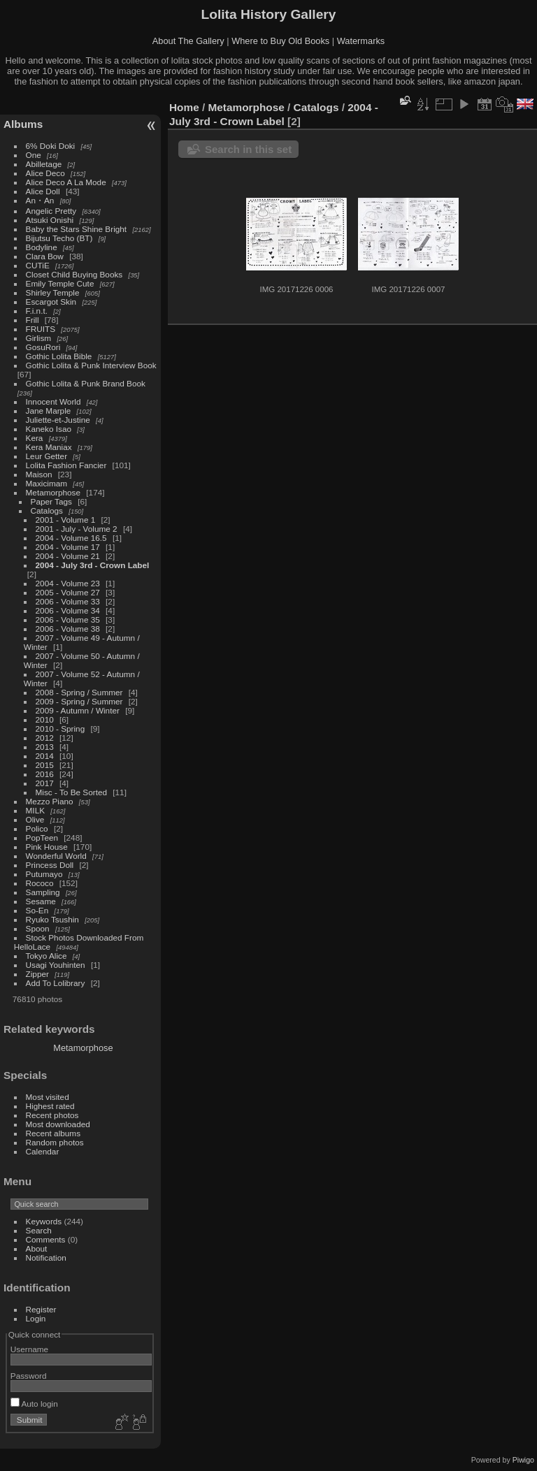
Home (184, 107)
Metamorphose (53, 492)
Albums (23, 124)
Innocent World (53, 401)
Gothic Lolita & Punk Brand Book (85, 383)
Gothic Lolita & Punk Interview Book (91, 365)
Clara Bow (45, 256)
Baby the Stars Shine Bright (76, 228)
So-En (37, 910)
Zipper (37, 973)
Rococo (40, 882)
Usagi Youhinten (55, 964)
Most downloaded (58, 1124)
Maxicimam (46, 483)
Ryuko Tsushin (52, 919)
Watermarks (361, 41)
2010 (45, 719)
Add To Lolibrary (55, 982)
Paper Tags (51, 501)
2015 (45, 764)
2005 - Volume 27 (68, 592)
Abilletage (44, 163)
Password (28, 1375)
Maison (39, 474)
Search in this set (248, 149)
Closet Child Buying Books (74, 274)
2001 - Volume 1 (66, 519)
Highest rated (50, 1105)
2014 (45, 755)
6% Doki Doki (51, 145)
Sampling (43, 892)
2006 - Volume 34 (68, 610)
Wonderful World (56, 855)
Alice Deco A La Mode (66, 182)
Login (36, 1318)
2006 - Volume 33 (68, 601)
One (33, 154)
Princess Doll (50, 864)
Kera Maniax (49, 446)
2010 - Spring (60, 728)
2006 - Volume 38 (68, 628)
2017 (45, 783)
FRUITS (40, 328)
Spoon (38, 928)
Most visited (47, 1096)
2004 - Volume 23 (68, 583)
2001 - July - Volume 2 (76, 528)
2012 (45, 737)
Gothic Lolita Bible (59, 356)
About (37, 1248)
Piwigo (523, 1460)
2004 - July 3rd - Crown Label (93, 565)
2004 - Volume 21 (68, 555)
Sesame (41, 901)
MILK (35, 810)
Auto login (34, 1403)
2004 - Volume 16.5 (71, 537)
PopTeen (42, 837)
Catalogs (47, 510)
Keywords (44, 1221)
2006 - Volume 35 (68, 619)
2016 (45, 773)
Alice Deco (45, 172)
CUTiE (38, 265)
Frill (32, 319)
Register (41, 1309)
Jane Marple (48, 410)
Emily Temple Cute (60, 283)
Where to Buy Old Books (280, 41)
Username (29, 1349)
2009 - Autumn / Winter (79, 710)
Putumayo (44, 873)
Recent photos (52, 1114)
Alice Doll (43, 191)
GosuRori (43, 347)
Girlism (39, 337)
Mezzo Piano (49, 801)
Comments (46, 1239)
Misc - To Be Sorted (71, 792)
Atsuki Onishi (50, 219)
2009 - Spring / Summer (79, 701)
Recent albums (53, 1133)
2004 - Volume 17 (68, 546)
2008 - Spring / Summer (79, 692)
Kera (34, 437)
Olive (35, 819)
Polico (37, 828)
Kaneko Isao (48, 428)
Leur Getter (47, 456)
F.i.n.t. (37, 310)
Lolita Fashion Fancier (66, 465)
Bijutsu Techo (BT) (59, 237)
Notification (46, 1257)
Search (39, 1230)
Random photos (55, 1142)
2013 (45, 746)
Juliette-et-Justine (58, 419)
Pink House (47, 846)
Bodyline (41, 247)
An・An (40, 200)
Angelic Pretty (51, 210)
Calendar (42, 1151)
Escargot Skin (51, 301)
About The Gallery (188, 41)
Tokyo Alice (46, 955)
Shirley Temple (53, 292)
